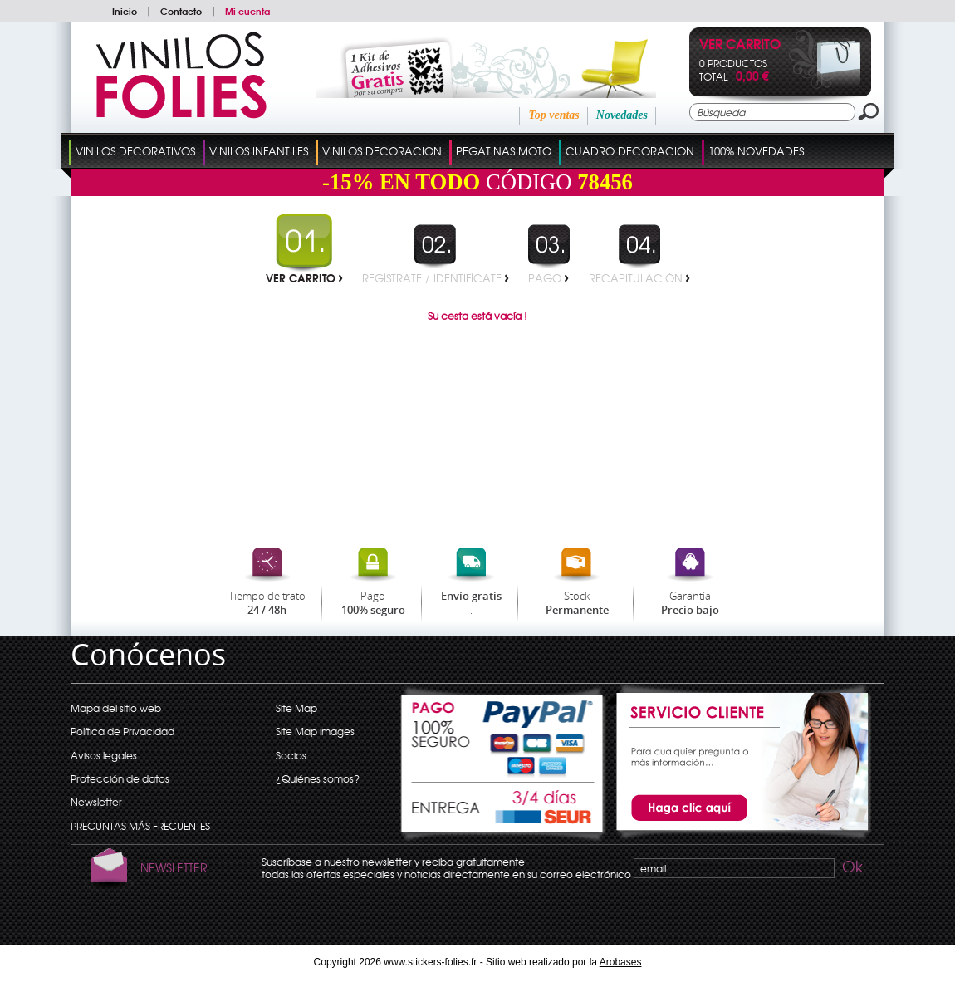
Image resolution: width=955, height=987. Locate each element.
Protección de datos (120, 778)
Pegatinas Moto (503, 151)
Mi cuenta (247, 10)
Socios (291, 755)
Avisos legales (104, 755)
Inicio (124, 10)
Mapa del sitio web (116, 707)
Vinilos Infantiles (258, 151)
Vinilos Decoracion (382, 151)
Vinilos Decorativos (135, 151)
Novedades (622, 115)
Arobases (621, 962)
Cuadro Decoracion (630, 151)
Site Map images (315, 731)
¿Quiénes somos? (318, 778)
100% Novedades (756, 151)
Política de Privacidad (122, 731)
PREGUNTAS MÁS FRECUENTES (140, 825)
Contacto (181, 10)
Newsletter (96, 801)
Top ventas (553, 115)
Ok (851, 869)
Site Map (296, 707)
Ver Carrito (740, 45)
